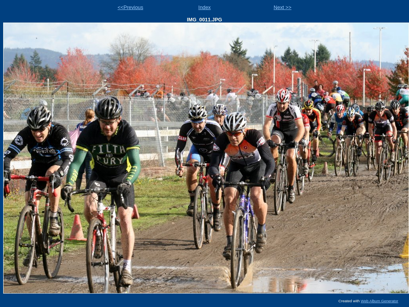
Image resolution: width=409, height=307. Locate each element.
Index (204, 7)
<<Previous (130, 7)
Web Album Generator (379, 301)
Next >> (283, 7)
